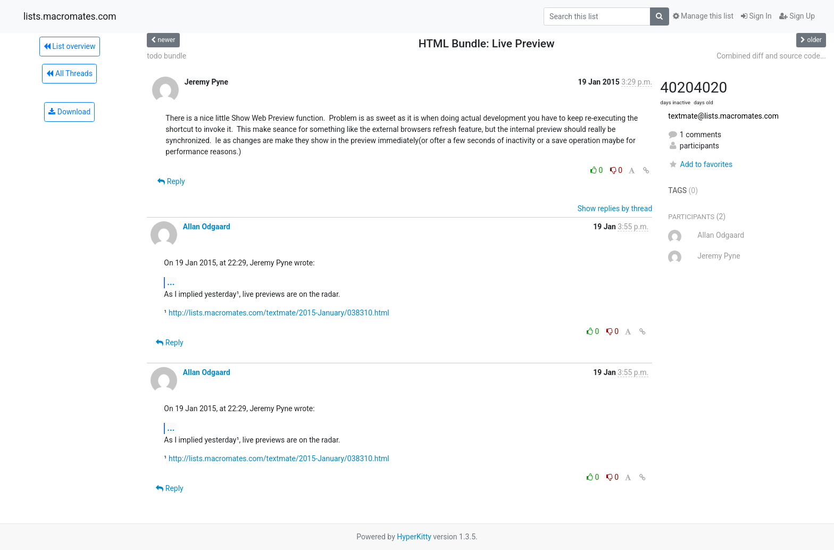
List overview (70, 46)
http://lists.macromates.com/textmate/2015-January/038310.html (279, 313)
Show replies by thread (615, 208)
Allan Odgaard (206, 226)
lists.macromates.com (69, 16)
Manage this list (703, 16)
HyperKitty (414, 536)
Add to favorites (700, 164)
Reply (171, 181)
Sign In (756, 16)
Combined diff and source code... (771, 56)
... (170, 282)
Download (69, 111)
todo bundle (166, 56)
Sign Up (797, 16)
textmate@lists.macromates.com (723, 116)
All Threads (69, 73)
